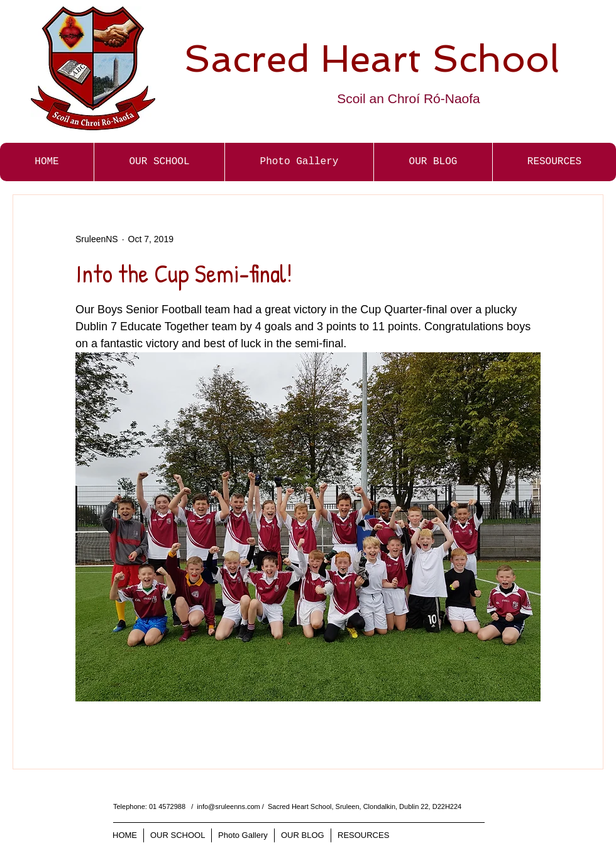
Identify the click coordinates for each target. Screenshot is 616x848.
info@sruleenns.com (228, 806)
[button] (298, 162)
